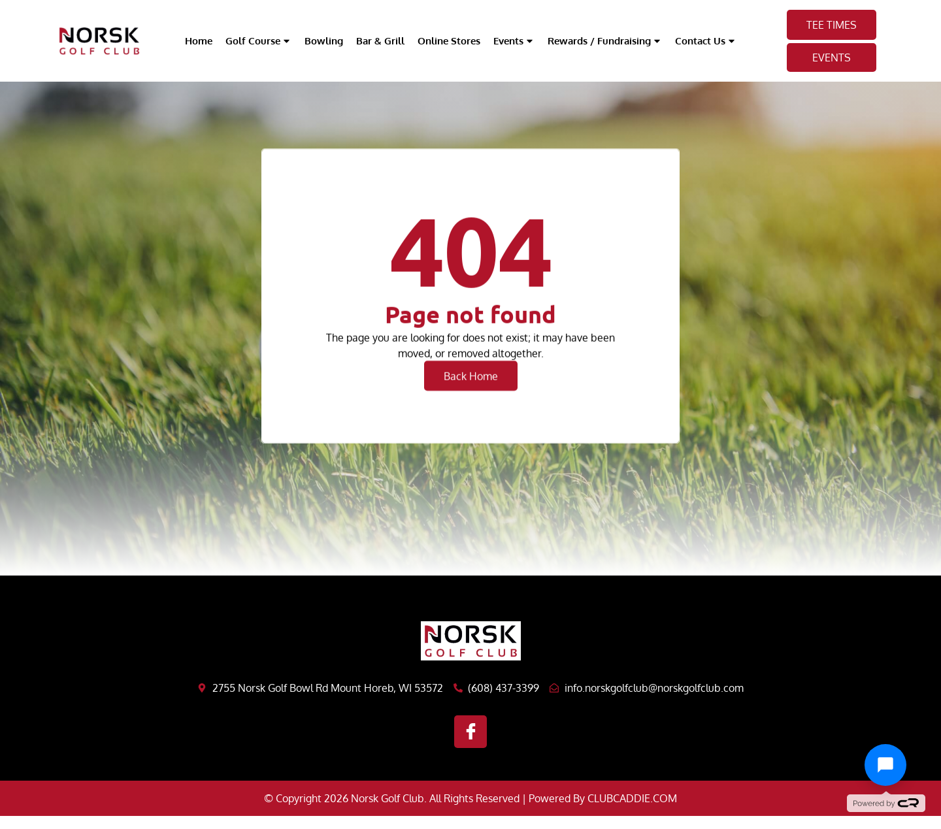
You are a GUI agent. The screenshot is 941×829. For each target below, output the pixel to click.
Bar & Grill (380, 41)
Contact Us (705, 40)
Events (514, 40)
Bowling (324, 41)
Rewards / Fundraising (605, 40)
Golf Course (258, 40)
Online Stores (449, 41)
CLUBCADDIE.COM (632, 798)
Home (198, 41)
